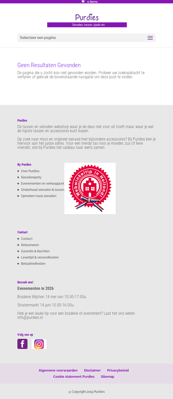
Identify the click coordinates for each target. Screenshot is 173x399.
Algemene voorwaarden (58, 370)
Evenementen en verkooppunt (42, 183)
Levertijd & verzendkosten (40, 257)
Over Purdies (30, 171)
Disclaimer (92, 370)
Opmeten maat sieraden (38, 196)
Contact (26, 239)
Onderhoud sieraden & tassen (42, 190)
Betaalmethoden (33, 263)
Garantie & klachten (35, 251)
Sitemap (107, 377)
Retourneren (30, 245)
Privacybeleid (118, 370)
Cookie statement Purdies (73, 377)
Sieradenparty (31, 177)
